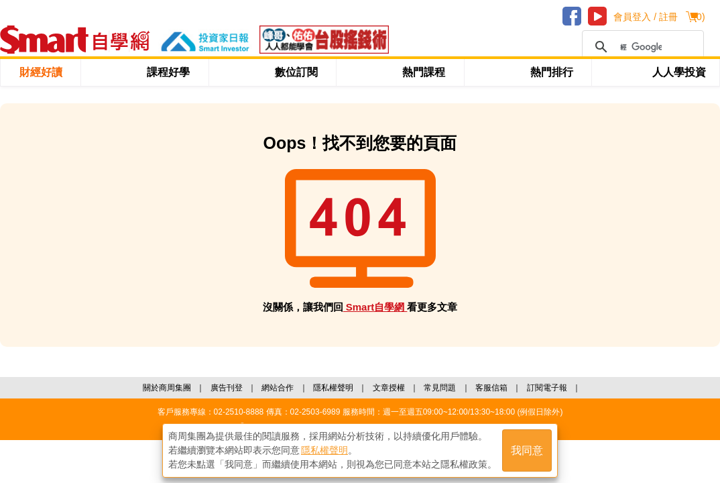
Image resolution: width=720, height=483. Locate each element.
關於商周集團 (167, 387)
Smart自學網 (375, 307)
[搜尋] (641, 47)
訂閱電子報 (547, 387)
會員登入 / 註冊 (645, 16)
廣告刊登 (227, 387)
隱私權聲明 (333, 387)
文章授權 (389, 387)
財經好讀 (40, 72)
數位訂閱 (296, 72)
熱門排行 (551, 72)
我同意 (527, 450)
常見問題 (440, 387)
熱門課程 (423, 72)
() (699, 16)
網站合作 (277, 387)
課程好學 (168, 72)
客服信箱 (491, 387)
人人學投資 (679, 72)
